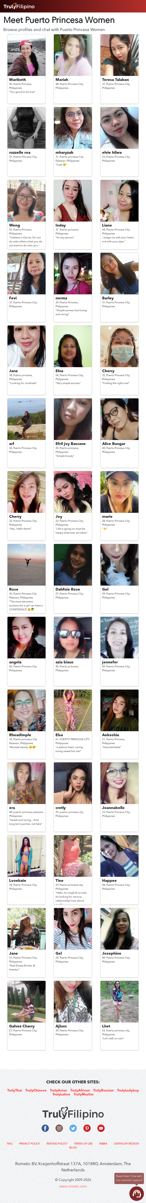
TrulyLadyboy (128, 1090)
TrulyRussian (103, 1090)
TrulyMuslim (84, 1094)
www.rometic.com (73, 1186)
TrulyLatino (61, 1094)
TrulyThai (14, 1090)
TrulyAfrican (80, 1090)
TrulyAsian (58, 1090)
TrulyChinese (36, 1090)
